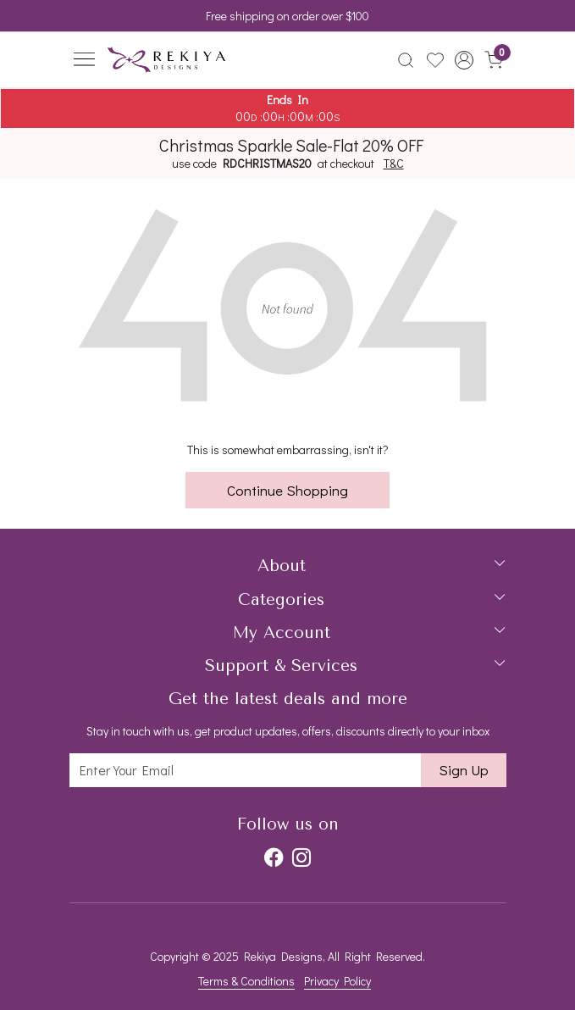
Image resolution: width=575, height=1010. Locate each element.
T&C (394, 163)
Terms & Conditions (246, 981)
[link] (405, 60)
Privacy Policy (337, 981)
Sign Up (464, 770)
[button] (464, 60)
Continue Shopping (287, 490)
